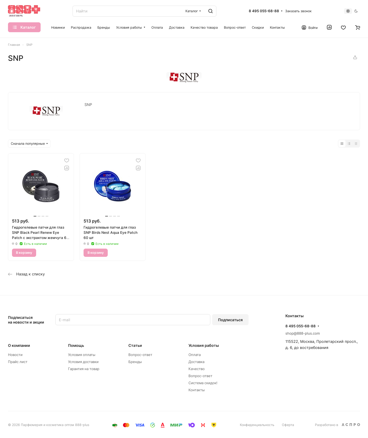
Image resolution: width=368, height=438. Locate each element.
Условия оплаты (81, 354)
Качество (196, 369)
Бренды (135, 362)
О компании (19, 345)
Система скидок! (202, 383)
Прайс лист (17, 362)
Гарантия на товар (83, 369)
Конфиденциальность (257, 425)
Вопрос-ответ (140, 354)
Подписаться (230, 319)
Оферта (288, 425)
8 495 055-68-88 (264, 11)
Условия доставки (83, 362)
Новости (15, 354)
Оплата (194, 354)
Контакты (196, 390)
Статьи (135, 345)
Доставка (196, 362)
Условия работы (203, 345)
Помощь (76, 345)
